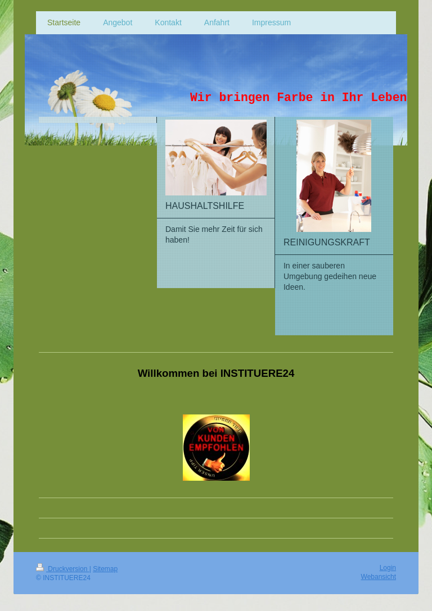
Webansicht (378, 577)
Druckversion (62, 569)
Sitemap (105, 569)
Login (388, 568)
